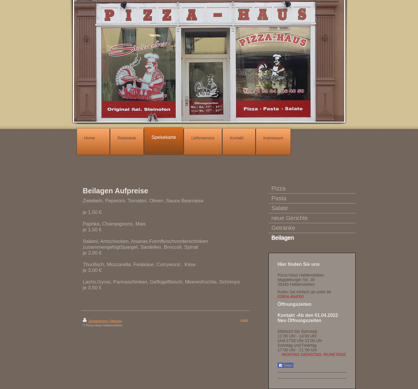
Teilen (285, 365)
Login (244, 320)
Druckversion (95, 321)
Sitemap (116, 321)
